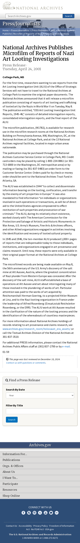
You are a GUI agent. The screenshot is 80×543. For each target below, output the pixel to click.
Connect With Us (40, 507)
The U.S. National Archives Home (33, 7)
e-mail (66, 346)
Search (68, 16)
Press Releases (40, 30)
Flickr (57, 513)
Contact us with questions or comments (26, 362)
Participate (10, 484)
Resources (10, 489)
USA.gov (49, 529)
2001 (52, 30)
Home (6, 30)
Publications (11, 460)
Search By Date (15, 389)
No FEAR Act (37, 529)
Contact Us (11, 525)
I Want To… (10, 478)
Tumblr (40, 513)
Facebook (23, 513)
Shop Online (11, 495)
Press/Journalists (20, 30)
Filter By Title (14, 405)
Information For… (15, 454)
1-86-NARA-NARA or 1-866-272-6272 (40, 537)
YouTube (45, 513)
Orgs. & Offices (13, 466)
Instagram (34, 513)
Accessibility (25, 525)
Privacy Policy (40, 525)
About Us (9, 471)
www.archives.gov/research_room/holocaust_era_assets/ (37, 329)
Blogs (51, 513)
